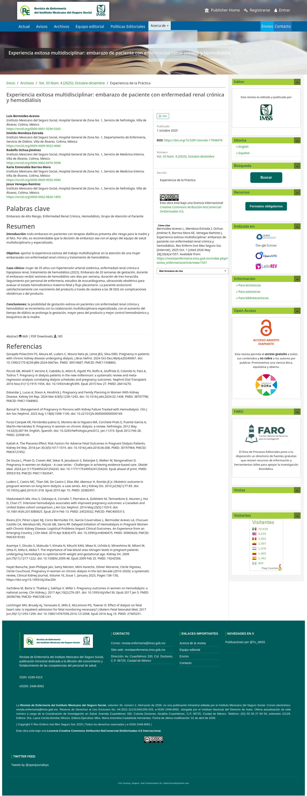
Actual (24, 26)
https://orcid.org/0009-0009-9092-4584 (33, 180)
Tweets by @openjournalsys (30, 765)
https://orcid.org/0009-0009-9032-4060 (33, 146)
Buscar (266, 177)
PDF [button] (164, 116)
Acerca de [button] (162, 26)
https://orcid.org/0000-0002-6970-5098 (33, 163)
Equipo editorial (90, 26)
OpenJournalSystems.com (176, 783)
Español (243, 153)
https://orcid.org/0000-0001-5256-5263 (33, 129)
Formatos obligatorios (266, 206)
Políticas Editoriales (127, 26)
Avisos (42, 26)
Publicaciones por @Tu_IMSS (245, 642)
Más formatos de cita (171, 271)
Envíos (184, 656)
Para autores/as (249, 292)
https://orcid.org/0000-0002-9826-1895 (33, 197)
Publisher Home (222, 10)
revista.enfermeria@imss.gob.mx (37, 709)
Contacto (277, 26)
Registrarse (257, 10)
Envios (250, 26)
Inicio (10, 83)
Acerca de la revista (193, 643)
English (243, 147)
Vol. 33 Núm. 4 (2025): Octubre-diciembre (72, 83)
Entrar (282, 10)
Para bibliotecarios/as (253, 298)
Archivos (61, 26)
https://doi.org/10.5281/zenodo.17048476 (193, 140)
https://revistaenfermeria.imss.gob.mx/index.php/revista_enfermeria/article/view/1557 (192, 260)
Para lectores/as (249, 285)
